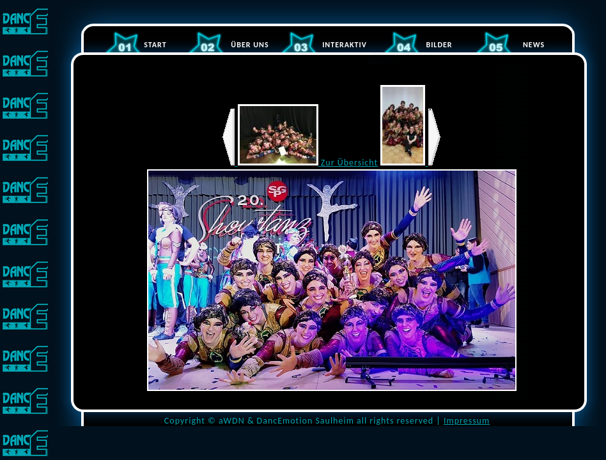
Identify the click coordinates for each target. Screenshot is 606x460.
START (155, 44)
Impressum (467, 420)
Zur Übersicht (349, 162)
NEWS (534, 44)
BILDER (439, 44)
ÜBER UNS (249, 44)
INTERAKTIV (344, 44)
